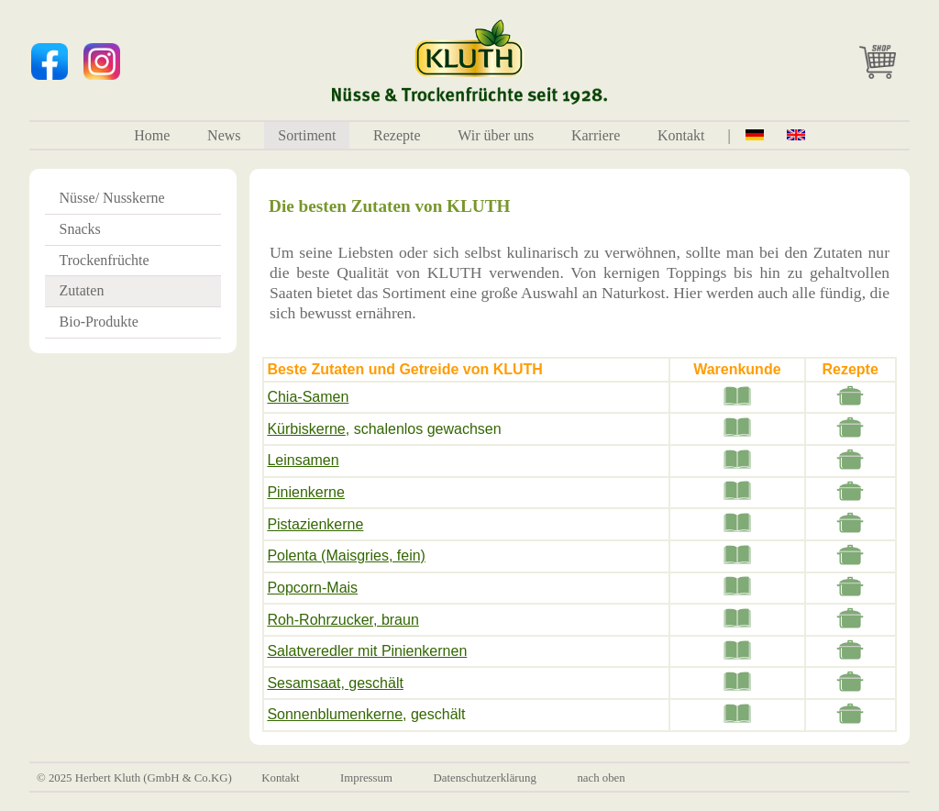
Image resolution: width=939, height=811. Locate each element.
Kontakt (681, 135)
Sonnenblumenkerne (335, 714)
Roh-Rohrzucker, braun (342, 620)
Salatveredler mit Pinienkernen (367, 651)
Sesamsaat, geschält (335, 683)
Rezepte (397, 135)
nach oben (600, 778)
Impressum (366, 778)
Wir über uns (496, 135)
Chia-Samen (307, 397)
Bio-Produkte (99, 321)
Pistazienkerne (315, 524)
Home (152, 135)
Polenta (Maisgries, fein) (346, 555)
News (223, 135)
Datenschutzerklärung (485, 778)
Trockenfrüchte (104, 260)
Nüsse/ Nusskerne (112, 198)
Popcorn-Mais (312, 587)
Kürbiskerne (306, 429)
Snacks (80, 229)
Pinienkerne (306, 492)
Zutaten (82, 290)
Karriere (595, 135)
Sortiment (307, 135)
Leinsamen (302, 460)
